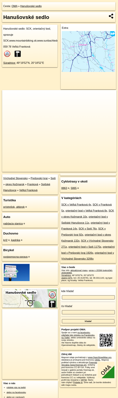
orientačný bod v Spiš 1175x (84, 246)
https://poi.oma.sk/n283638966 (102, 169)
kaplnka (15, 240)
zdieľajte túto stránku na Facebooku (77, 335)
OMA (14, 6)
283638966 (66, 273)
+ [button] (8, 95)
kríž (5, 240)
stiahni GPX (66, 278)
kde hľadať (67, 291)
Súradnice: (9, 62)
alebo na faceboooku (16, 392)
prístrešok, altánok (14, 207)
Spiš (53, 178)
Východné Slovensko (15, 178)
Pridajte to (78, 382)
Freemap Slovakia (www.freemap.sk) (79, 363)
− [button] (8, 100)
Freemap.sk (78, 169)
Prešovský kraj (39, 178)
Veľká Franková (28, 190)
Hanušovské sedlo (31, 6)
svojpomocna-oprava (15, 256)
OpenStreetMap (61, 169)
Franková (32, 184)
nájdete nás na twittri (16, 387)
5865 (74, 188)
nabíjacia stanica (13, 223)
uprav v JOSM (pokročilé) (100, 270)
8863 (64, 188)
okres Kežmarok (14, 184)
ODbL (97, 360)
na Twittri (65, 337)
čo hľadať (66, 306)
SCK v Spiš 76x (88, 228)
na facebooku (83, 332)
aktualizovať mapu (78, 270)
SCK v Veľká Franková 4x (76, 204)
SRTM (84, 380)
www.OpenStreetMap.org (99, 357)
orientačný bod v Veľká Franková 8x (86, 210)
